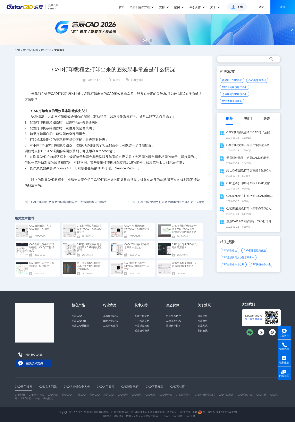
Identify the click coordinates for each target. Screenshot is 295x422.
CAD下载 (190, 416)
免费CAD (67, 394)
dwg (37, 398)
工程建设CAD (110, 315)
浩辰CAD (77, 315)
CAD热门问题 (30, 50)
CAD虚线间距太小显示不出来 (238, 257)
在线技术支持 (34, 363)
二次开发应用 (110, 325)
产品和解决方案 (142, 7)
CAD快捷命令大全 (261, 264)
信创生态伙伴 (173, 315)
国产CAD (95, 394)
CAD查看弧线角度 (232, 101)
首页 (122, 7)
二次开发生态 (173, 320)
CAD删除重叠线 (257, 80)
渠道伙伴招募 (173, 325)
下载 (240, 7)
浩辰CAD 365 (79, 320)
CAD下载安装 (226, 394)
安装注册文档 (142, 315)
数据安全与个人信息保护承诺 (142, 416)
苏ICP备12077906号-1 (137, 412)
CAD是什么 (165, 394)
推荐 (229, 119)
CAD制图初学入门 (205, 394)
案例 (179, 7)
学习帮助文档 (142, 320)
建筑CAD (108, 394)
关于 (215, 7)
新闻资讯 (203, 330)
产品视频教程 (142, 325)
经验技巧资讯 (142, 330)
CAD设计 (123, 394)
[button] (144, 40)
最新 (267, 119)
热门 (248, 119)
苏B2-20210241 (188, 412)
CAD (17, 50)
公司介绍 (203, 315)
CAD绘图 (26, 398)
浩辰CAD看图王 (80, 325)
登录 (261, 7)
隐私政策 (119, 416)
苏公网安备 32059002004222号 (217, 412)
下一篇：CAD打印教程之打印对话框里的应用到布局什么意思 (166, 202)
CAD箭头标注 (229, 250)
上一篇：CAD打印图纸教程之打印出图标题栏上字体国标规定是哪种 (63, 202)
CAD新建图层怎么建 (255, 250)
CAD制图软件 (183, 394)
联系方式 (203, 325)
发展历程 (203, 320)
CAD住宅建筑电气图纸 (234, 87)
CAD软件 (177, 416)
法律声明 (106, 416)
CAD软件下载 (36, 394)
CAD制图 (20, 394)
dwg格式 (48, 398)
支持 (164, 7)
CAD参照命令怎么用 (233, 264)
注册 (283, 7)
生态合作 (197, 7)
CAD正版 (53, 394)
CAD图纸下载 (244, 394)
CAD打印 (46, 50)
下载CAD (81, 394)
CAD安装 (150, 394)
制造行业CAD (110, 320)
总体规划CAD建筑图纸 (234, 94)
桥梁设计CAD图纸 (232, 80)
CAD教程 (137, 394)
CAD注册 (261, 394)
